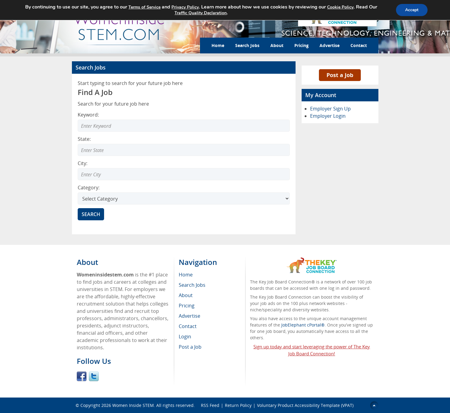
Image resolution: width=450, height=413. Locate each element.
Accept (411, 10)
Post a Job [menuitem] (190, 347)
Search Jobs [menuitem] (192, 285)
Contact (358, 45)
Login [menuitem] (185, 336)
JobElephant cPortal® (303, 325)
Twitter (94, 376)
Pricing (301, 45)
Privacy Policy (185, 7)
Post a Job (340, 75)
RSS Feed (210, 405)
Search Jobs (247, 45)
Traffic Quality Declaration (200, 13)
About (276, 45)
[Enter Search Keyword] (184, 126)
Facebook (81, 376)
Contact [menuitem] (188, 326)
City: (82, 163)
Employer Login (328, 116)
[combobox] (184, 150)
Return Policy (238, 405)
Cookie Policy (340, 7)
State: (84, 139)
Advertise (330, 45)
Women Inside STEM (133, 405)
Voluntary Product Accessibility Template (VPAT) (305, 405)
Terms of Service (144, 7)
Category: (89, 187)
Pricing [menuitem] (187, 305)
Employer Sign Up (330, 108)
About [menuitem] (186, 295)
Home (217, 45)
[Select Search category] (184, 198)
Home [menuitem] (186, 274)
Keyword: (88, 114)
